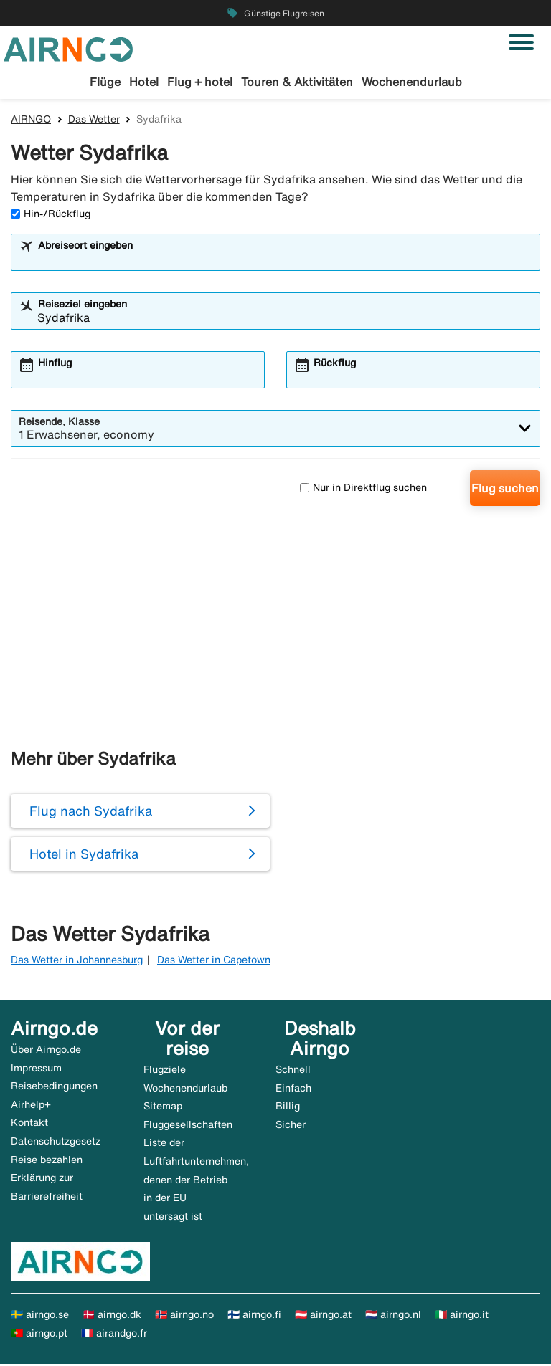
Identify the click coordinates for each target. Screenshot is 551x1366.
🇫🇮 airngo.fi (254, 1317)
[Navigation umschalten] (521, 42)
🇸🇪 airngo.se (40, 1317)
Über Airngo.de (46, 1052)
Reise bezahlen (47, 1162)
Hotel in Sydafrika (83, 856)
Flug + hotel (199, 81)
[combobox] (284, 260)
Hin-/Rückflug (50, 216)
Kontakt (29, 1125)
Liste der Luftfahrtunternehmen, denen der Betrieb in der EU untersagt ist (196, 1181)
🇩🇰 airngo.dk (112, 1317)
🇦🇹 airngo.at (323, 1317)
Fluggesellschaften (187, 1127)
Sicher (291, 1127)
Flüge (105, 81)
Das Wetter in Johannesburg (77, 962)
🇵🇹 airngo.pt (39, 1336)
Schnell (293, 1072)
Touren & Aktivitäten (297, 81)
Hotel (144, 81)
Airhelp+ (31, 1107)
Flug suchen (505, 490)
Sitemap (162, 1109)
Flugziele (164, 1072)
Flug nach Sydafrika (90, 813)
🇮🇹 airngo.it (462, 1317)
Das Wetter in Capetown (213, 962)
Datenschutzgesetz (55, 1144)
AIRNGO (31, 121)
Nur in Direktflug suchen (363, 490)
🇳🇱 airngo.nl (393, 1317)
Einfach (293, 1090)
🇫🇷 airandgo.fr (114, 1336)
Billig (288, 1109)
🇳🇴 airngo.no (184, 1317)
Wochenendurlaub (412, 81)
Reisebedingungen (54, 1089)
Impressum (36, 1070)
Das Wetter (94, 121)
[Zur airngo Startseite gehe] (68, 48)
